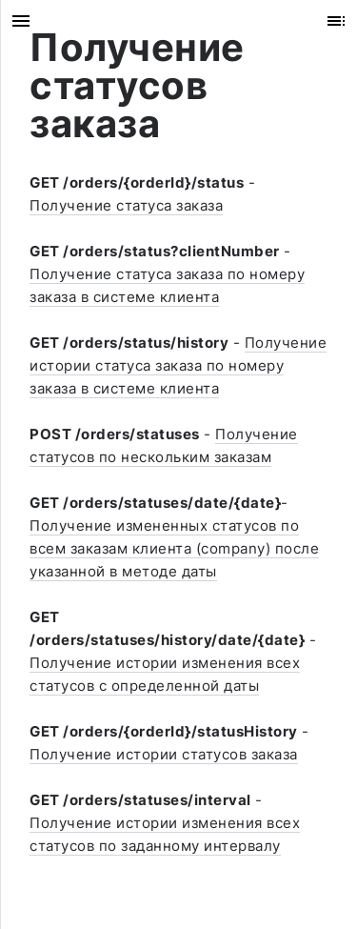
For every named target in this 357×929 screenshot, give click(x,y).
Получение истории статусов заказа (164, 754)
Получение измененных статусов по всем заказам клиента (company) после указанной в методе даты (174, 548)
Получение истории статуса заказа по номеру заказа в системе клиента (178, 365)
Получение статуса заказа (126, 205)
